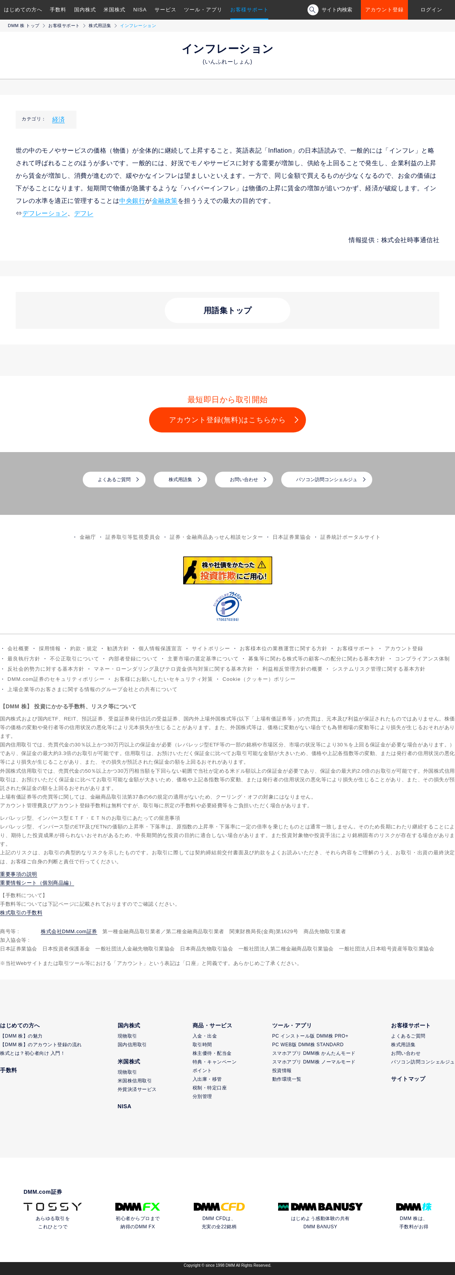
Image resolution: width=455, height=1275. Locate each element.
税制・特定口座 (210, 1088)
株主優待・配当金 (212, 1053)
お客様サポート (249, 10)
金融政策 (165, 200)
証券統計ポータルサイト (350, 537)
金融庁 (88, 537)
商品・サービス (213, 1025)
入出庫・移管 (207, 1079)
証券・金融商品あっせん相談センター (216, 537)
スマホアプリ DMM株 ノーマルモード (314, 1062)
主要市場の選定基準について (203, 659)
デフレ (84, 213)
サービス (166, 10)
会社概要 (18, 648)
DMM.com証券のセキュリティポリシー (56, 679)
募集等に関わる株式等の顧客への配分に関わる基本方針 (317, 659)
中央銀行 (132, 200)
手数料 (58, 10)
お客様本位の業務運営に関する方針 (284, 648)
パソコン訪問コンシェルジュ (326, 479)
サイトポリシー (211, 648)
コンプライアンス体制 (422, 659)
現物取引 (127, 1036)
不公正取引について (74, 659)
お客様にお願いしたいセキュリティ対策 (163, 679)
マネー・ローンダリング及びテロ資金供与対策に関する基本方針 (173, 669)
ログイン (431, 10)
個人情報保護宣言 (160, 648)
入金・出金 (205, 1036)
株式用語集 (100, 25)
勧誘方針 (118, 648)
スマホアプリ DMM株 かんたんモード (314, 1053)
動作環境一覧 (287, 1079)
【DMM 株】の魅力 (21, 1036)
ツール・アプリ (203, 10)
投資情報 (282, 1070)
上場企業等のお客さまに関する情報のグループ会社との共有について (92, 689)
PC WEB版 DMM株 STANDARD (308, 1044)
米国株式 (115, 10)
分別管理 (202, 1096)
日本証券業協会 (292, 537)
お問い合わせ (244, 479)
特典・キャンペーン (215, 1062)
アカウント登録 (384, 10)
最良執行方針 (23, 659)
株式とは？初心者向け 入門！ (32, 1053)
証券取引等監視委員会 (133, 537)
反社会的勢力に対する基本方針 (45, 669)
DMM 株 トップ (24, 25)
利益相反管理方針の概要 (292, 669)
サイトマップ (408, 1079)
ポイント (202, 1070)
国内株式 (85, 10)
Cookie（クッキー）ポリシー (258, 679)
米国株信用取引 (135, 1080)
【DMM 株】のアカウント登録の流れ (41, 1044)
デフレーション (45, 213)
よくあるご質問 (114, 479)
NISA (140, 10)
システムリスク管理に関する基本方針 (379, 669)
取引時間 (202, 1044)
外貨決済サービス (137, 1089)
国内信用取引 (132, 1044)
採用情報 (50, 648)
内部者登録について (133, 659)
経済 (58, 119)
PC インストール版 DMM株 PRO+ (310, 1036)
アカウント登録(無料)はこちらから (227, 420)
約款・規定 (84, 648)
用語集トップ (228, 310)
